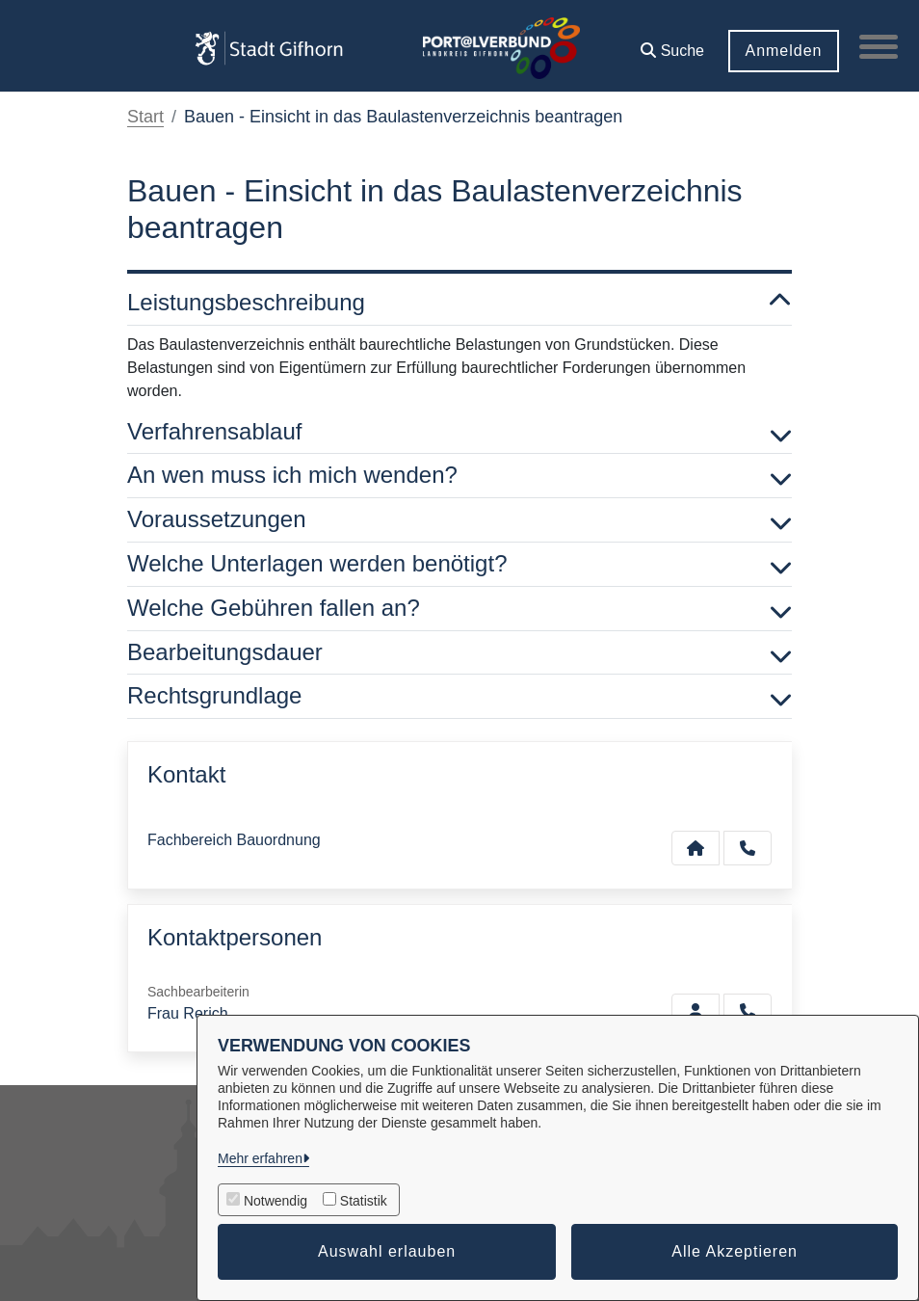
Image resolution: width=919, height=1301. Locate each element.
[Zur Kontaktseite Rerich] (695, 1011)
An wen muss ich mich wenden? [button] (459, 476)
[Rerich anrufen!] (747, 1011)
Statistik (363, 1200)
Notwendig (275, 1200)
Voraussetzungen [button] (459, 520)
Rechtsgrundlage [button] (459, 696)
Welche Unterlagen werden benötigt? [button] (459, 564)
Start (145, 116)
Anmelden (783, 50)
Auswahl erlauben (387, 1251)
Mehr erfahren (260, 1158)
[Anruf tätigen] (747, 848)
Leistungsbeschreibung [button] (459, 303)
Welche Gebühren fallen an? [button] (459, 609)
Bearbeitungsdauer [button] (459, 653)
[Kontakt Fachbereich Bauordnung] (695, 848)
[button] (672, 44)
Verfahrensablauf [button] (459, 432)
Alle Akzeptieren (734, 1251)
